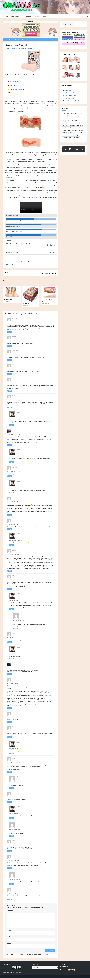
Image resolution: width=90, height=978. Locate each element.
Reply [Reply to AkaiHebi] (11, 424)
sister (77, 132)
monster (71, 123)
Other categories (27, 16)
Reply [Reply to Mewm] (10, 587)
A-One (64, 113)
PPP (79, 127)
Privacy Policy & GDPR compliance (67, 968)
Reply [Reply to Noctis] (10, 406)
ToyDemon (65, 137)
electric (64, 115)
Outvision (70, 127)
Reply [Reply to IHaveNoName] (10, 706)
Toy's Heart (78, 135)
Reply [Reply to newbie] (10, 641)
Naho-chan (65, 125)
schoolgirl (11, 264)
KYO (63, 120)
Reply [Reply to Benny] (10, 770)
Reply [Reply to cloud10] (10, 736)
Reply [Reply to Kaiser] (11, 834)
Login (68, 965)
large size (68, 120)
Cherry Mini (69, 90)
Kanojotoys (20, 261)
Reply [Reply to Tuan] (10, 372)
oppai (81, 125)
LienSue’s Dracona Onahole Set (73, 101)
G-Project (80, 115)
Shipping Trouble (70, 98)
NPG (78, 125)
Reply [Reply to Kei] (10, 514)
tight (74, 135)
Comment (10, 909)
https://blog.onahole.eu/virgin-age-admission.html (34, 489)
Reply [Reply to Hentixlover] (10, 330)
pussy (23, 262)
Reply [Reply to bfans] (10, 850)
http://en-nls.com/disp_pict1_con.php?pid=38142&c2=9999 (19, 847)
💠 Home (5, 16)
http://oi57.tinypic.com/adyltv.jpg (25, 670)
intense (64, 118)
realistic (6, 264)
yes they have (35, 197)
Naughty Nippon (18, 89)
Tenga (69, 135)
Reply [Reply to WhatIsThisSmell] (10, 867)
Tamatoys (65, 135)
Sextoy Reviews (15, 16)
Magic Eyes (25, 261)
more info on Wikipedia (22, 103)
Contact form (63, 965)
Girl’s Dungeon (26, 302)
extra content (73, 115)
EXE (68, 115)
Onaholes (22, 48)
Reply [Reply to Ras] (10, 443)
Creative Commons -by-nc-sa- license (14, 971)
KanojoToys (14, 85)
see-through (65, 132)
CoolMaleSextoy (10, 261)
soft (81, 132)
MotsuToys (7, 262)
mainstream (65, 123)
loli (72, 120)
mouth (82, 123)
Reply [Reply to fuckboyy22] (10, 475)
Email (8, 936)
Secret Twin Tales (8, 298)
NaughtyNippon (13, 262)
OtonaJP (14, 81)
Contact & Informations (41, 16)
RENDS (69, 130)
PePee (75, 127)
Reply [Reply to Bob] (10, 673)
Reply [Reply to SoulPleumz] (10, 358)
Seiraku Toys (71, 132)
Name (9, 929)
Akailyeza (7, 48)
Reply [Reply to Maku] (10, 898)
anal (68, 113)
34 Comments (29, 48)
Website (9, 942)
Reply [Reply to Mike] (10, 528)
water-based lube (76, 137)
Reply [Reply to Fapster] (10, 720)
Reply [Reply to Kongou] (10, 801)
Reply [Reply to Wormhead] (10, 569)
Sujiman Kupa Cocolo (71, 93)
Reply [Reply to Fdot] (10, 389)
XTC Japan (65, 139)
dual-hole (80, 113)
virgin (70, 137)
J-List (15, 261)
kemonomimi (80, 118)
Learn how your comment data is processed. (37, 953)
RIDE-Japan (74, 130)
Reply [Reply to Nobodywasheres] (11, 883)
